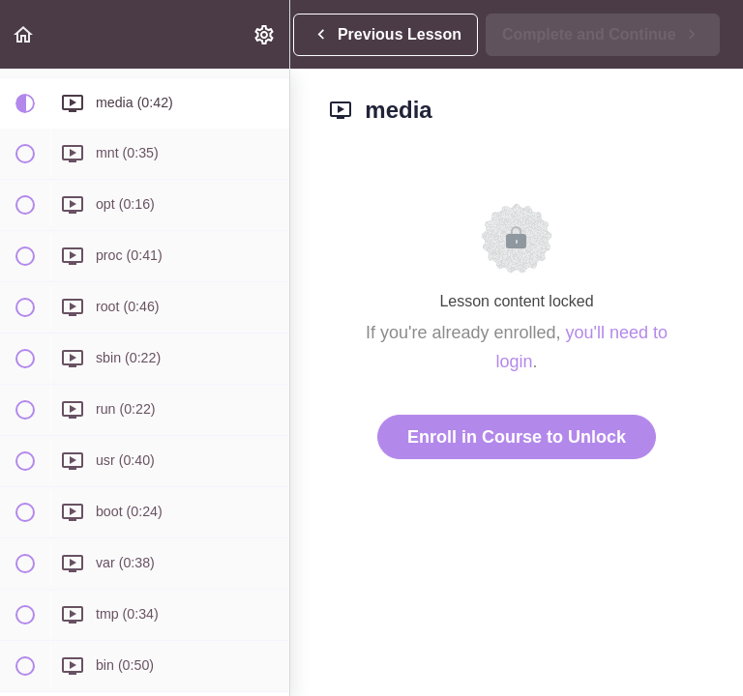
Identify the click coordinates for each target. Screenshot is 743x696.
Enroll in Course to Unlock (516, 437)
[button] (24, 34)
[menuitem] (265, 34)
